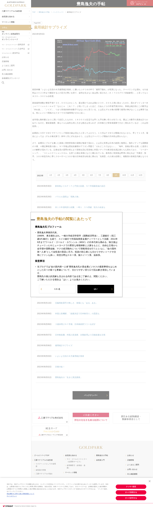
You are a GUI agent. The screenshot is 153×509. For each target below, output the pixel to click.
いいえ (57, 290)
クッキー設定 (131, 487)
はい (96, 290)
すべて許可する (131, 498)
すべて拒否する (131, 492)
